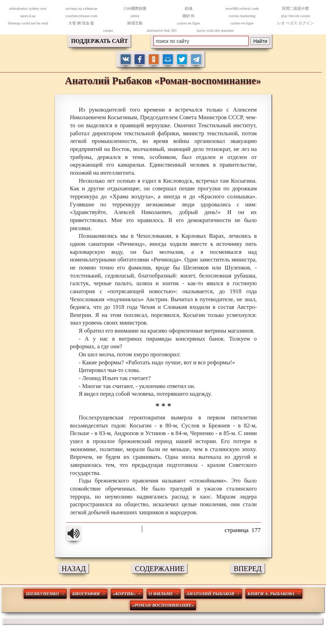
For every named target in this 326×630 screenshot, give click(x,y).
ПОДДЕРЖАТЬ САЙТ (99, 41)
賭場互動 (135, 23)
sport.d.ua (27, 16)
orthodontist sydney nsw (28, 8)
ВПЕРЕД (247, 568)
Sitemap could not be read (28, 23)
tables (134, 16)
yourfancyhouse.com (81, 16)
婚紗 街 (188, 16)
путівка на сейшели (81, 8)
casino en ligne (188, 23)
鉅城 (188, 8)
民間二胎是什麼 (295, 8)
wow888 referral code (242, 8)
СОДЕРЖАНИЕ (159, 568)
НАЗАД (74, 568)
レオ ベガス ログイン (295, 23)
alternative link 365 (162, 30)
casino (108, 30)
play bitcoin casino (295, 16)
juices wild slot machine (215, 30)
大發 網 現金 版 (81, 23)
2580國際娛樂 (134, 8)
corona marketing (242, 16)
